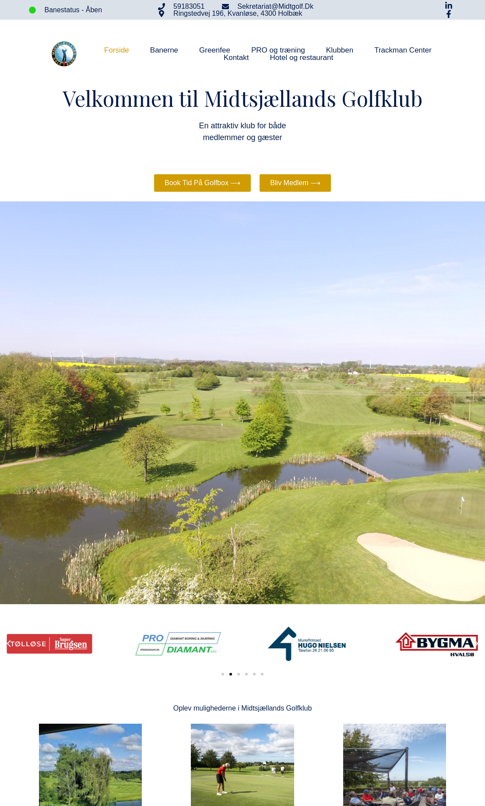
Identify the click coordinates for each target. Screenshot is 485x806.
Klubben (339, 50)
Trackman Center (403, 50)
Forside (116, 50)
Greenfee (214, 50)
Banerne (164, 50)
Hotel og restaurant (302, 57)
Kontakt (236, 57)
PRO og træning (278, 50)
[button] (8, 643)
